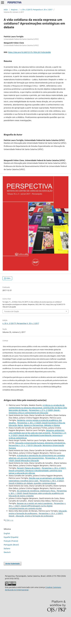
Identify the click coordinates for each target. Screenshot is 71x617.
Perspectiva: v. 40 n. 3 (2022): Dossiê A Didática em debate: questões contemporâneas (36, 481)
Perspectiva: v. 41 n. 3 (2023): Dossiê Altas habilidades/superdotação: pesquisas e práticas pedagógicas (37, 435)
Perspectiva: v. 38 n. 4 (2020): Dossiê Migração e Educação (36, 459)
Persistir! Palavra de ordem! (29, 468)
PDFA (8, 278)
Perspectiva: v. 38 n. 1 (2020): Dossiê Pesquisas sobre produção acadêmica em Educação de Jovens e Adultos (38, 493)
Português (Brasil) (11, 544)
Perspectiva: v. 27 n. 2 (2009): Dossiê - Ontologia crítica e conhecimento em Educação (34, 411)
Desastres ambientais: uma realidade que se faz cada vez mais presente (37, 431)
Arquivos (14, 9)
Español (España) (11, 537)
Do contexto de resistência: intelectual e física (36, 491)
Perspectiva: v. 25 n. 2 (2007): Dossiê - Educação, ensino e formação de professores (36, 514)
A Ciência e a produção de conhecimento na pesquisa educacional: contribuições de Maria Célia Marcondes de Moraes (38, 407)
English (7, 533)
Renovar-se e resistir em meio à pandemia (35, 503)
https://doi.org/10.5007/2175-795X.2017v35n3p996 (29, 52)
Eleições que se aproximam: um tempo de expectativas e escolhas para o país (36, 479)
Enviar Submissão (13, 563)
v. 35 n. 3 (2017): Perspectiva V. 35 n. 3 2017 (36, 9)
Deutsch (7, 552)
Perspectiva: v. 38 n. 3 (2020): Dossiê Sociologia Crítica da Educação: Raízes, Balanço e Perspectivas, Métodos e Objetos (37, 424)
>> (12, 520)
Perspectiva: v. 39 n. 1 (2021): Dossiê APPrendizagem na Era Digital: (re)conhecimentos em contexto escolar (37, 506)
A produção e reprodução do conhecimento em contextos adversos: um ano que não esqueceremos (37, 456)
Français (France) (11, 541)
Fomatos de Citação (11, 311)
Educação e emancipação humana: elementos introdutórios (40, 443)
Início (6, 9)
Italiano (7, 548)
